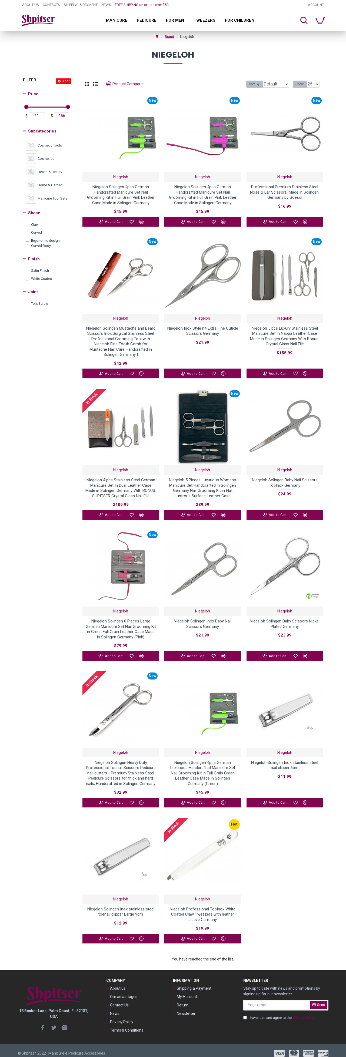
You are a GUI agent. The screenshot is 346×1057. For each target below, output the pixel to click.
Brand (169, 37)
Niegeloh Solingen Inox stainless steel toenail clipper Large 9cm (120, 907)
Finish (34, 259)
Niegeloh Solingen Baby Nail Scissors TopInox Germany (285, 481)
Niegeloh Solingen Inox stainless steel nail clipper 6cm (284, 761)
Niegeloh (120, 177)
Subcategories (42, 131)
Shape (34, 212)
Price (33, 93)
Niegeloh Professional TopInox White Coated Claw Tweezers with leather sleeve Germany (202, 909)
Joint (33, 291)
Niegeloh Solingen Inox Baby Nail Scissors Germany (202, 621)
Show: (301, 84)
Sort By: (250, 84)
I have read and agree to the (279, 1012)
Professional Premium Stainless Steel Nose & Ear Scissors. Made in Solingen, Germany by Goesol (285, 192)
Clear (65, 81)
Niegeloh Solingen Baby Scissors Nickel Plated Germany (285, 621)
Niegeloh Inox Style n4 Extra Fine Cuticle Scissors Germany (202, 330)
